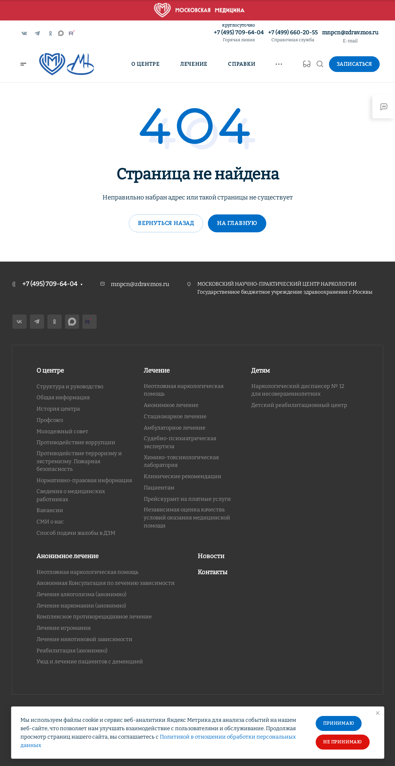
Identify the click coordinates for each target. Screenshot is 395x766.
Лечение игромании (63, 628)
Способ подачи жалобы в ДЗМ (75, 533)
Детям (260, 370)
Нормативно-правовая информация (84, 480)
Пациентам (159, 487)
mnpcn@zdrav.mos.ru (350, 32)
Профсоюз (49, 420)
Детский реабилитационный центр (299, 405)
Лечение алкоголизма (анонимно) (81, 594)
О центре (50, 370)
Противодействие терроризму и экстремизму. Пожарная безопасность (79, 461)
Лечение (157, 370)
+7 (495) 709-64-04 (239, 36)
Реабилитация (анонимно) (72, 650)
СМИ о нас (50, 521)
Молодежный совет (62, 431)
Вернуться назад (166, 223)
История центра (58, 408)
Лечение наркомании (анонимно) (81, 605)
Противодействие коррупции (75, 442)
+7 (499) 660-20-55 (293, 36)
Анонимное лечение (171, 405)
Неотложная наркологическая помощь (87, 572)
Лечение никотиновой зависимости (84, 639)
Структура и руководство (69, 386)
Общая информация (63, 397)
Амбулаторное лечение (174, 427)
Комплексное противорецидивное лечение (94, 616)
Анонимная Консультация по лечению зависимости (105, 583)
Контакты (213, 572)
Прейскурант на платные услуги (187, 499)
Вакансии (49, 510)
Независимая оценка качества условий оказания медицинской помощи (187, 517)
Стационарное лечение (175, 416)
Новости (211, 556)
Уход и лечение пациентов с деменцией (89, 661)
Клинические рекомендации (182, 476)
